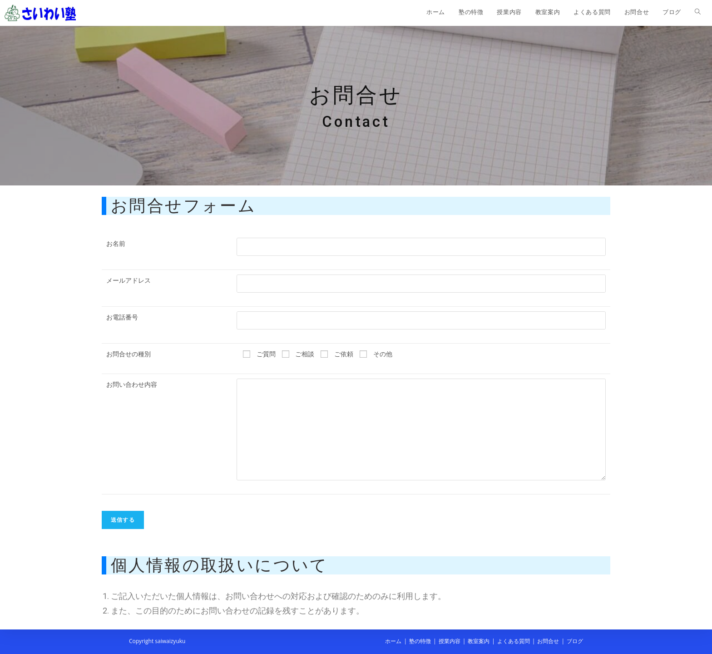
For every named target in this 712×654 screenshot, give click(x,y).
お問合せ (548, 641)
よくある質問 (513, 641)
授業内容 (449, 641)
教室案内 (479, 641)
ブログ (575, 641)
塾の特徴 (420, 641)
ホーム (393, 641)
